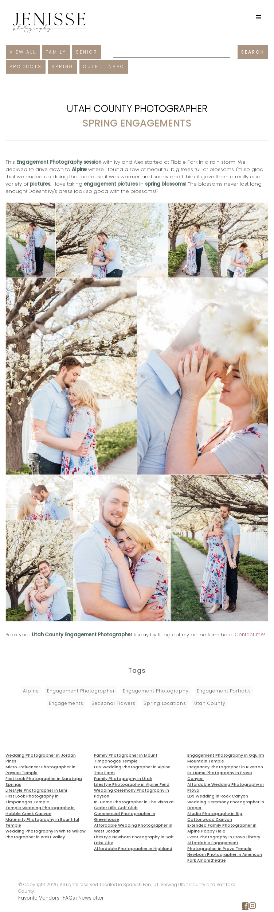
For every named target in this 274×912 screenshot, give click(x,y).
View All (22, 52)
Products (25, 66)
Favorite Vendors (38, 897)
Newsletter (91, 897)
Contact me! (250, 634)
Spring (62, 66)
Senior (87, 52)
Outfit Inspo (104, 66)
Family (56, 52)
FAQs (69, 897)
